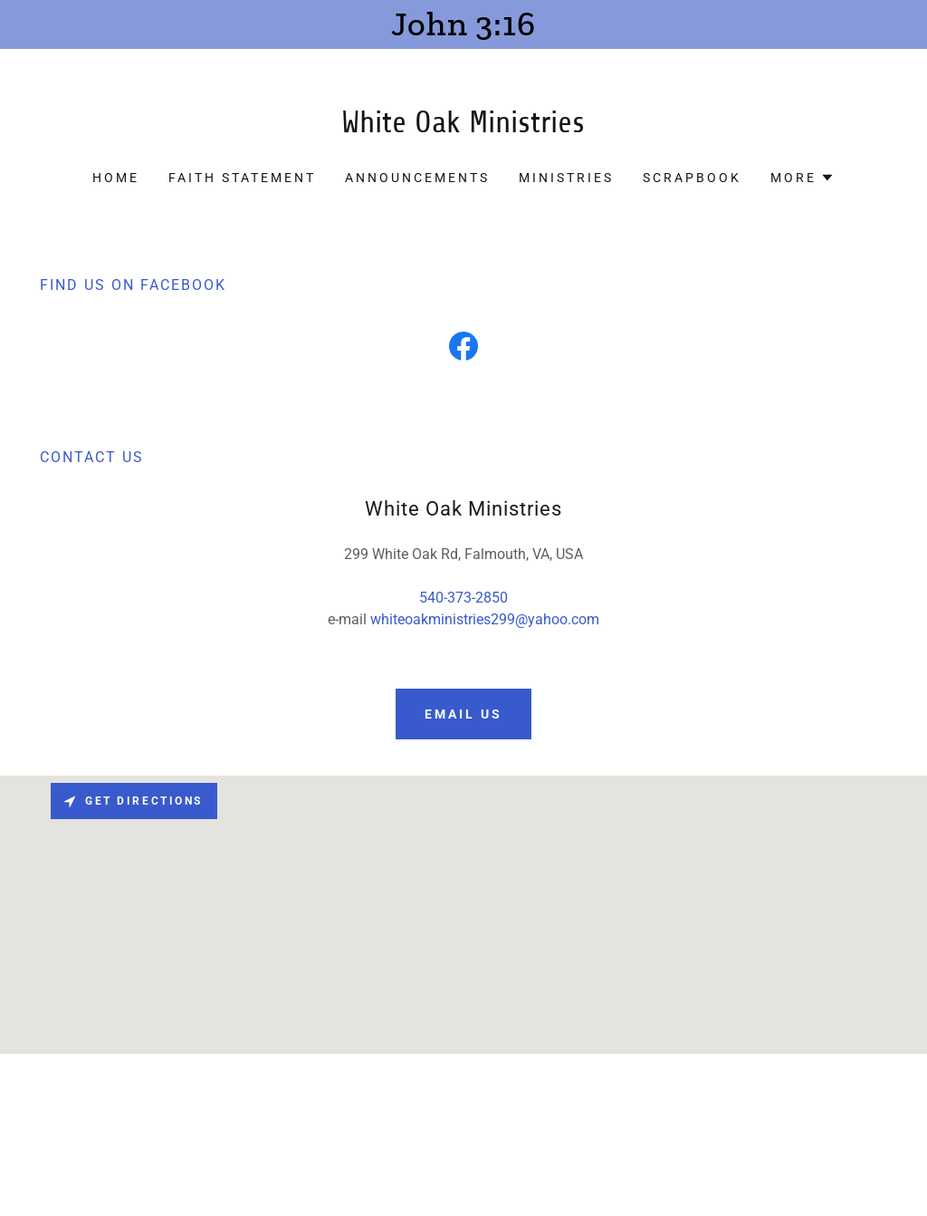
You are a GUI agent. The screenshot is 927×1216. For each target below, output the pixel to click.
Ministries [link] (566, 177)
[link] (463, 127)
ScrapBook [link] (692, 177)
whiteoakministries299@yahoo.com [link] (484, 619)
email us (463, 714)
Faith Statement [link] (242, 177)
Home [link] (115, 177)
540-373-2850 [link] (463, 597)
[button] (802, 177)
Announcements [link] (417, 177)
